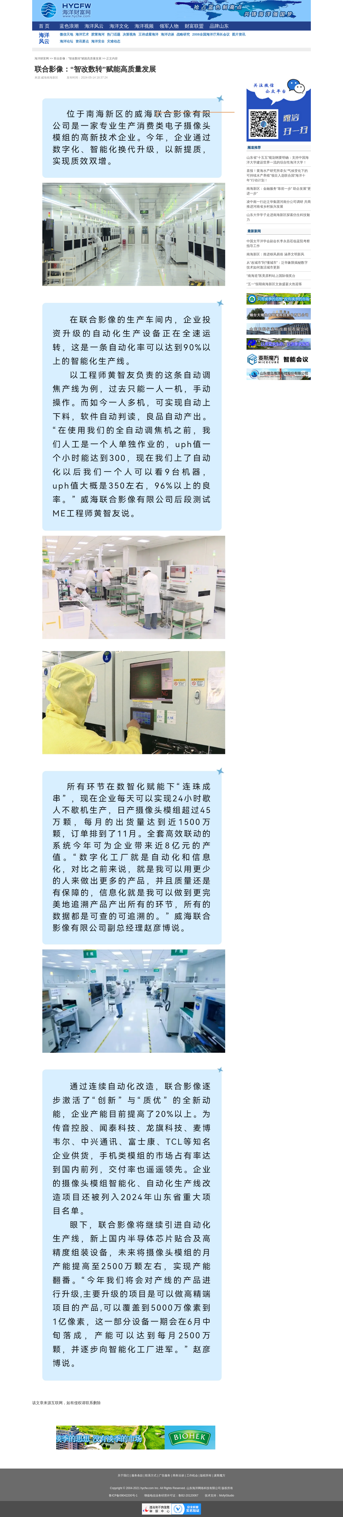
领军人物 (169, 26)
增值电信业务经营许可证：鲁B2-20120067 (171, 1495)
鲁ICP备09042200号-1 (123, 1495)
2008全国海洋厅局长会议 (211, 34)
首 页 (44, 26)
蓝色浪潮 (69, 26)
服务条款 (137, 1475)
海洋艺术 (82, 34)
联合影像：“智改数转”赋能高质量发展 (77, 58)
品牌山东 (219, 26)
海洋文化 (119, 26)
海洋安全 (98, 41)
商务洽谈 (178, 1475)
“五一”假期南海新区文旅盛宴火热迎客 (274, 284)
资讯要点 (82, 41)
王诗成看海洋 (148, 34)
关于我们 (123, 1475)
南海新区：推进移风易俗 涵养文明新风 (275, 254)
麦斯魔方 (219, 1475)
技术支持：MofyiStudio (219, 1495)
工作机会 (192, 1475)
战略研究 (183, 34)
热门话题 (113, 34)
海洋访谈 (167, 34)
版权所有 (206, 1475)
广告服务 (164, 1475)
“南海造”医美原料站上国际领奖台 (271, 276)
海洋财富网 (42, 58)
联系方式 (150, 1475)
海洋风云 (94, 26)
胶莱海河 (98, 34)
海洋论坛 (66, 41)
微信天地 (66, 34)
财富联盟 (194, 26)
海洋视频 (144, 26)
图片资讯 (238, 34)
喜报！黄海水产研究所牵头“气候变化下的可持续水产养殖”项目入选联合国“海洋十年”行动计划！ (277, 175)
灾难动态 (113, 41)
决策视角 (129, 34)
